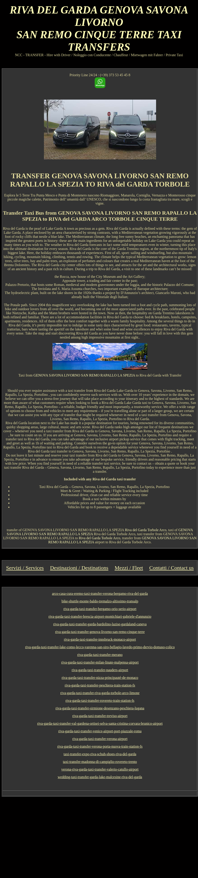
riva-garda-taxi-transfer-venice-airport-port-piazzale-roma (99, 731)
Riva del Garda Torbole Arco (145, 530)
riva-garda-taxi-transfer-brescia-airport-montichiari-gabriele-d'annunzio (99, 616)
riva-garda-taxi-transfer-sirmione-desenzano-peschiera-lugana (100, 708)
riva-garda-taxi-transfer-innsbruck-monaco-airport (100, 639)
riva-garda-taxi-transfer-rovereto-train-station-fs (99, 700)
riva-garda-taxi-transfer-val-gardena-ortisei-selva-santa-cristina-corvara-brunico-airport (100, 723)
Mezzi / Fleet (129, 568)
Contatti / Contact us (171, 568)
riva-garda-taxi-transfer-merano (99, 655)
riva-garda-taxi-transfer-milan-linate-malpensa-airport (100, 662)
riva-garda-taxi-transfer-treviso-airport (100, 716)
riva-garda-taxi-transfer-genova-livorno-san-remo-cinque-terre (100, 632)
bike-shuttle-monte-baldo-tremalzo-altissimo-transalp (99, 601)
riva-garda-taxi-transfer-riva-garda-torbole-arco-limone (99, 693)
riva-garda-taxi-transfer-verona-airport (100, 739)
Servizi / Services (25, 568)
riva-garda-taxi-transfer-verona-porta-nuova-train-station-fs (100, 746)
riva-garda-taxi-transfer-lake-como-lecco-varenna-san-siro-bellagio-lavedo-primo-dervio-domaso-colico (100, 647)
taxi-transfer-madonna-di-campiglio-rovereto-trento (100, 762)
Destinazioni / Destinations (79, 568)
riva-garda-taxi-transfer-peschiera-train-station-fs (100, 685)
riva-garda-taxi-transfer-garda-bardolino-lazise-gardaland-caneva (99, 624)
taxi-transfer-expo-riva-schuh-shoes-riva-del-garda (100, 754)
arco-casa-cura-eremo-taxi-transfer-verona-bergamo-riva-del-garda (100, 593)
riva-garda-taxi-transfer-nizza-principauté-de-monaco (100, 678)
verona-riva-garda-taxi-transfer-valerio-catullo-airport (99, 769)
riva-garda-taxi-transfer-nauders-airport (100, 670)
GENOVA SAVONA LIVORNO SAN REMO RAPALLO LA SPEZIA (84, 375)
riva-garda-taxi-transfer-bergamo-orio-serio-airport (99, 609)
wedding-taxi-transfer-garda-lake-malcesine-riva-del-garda (100, 777)
